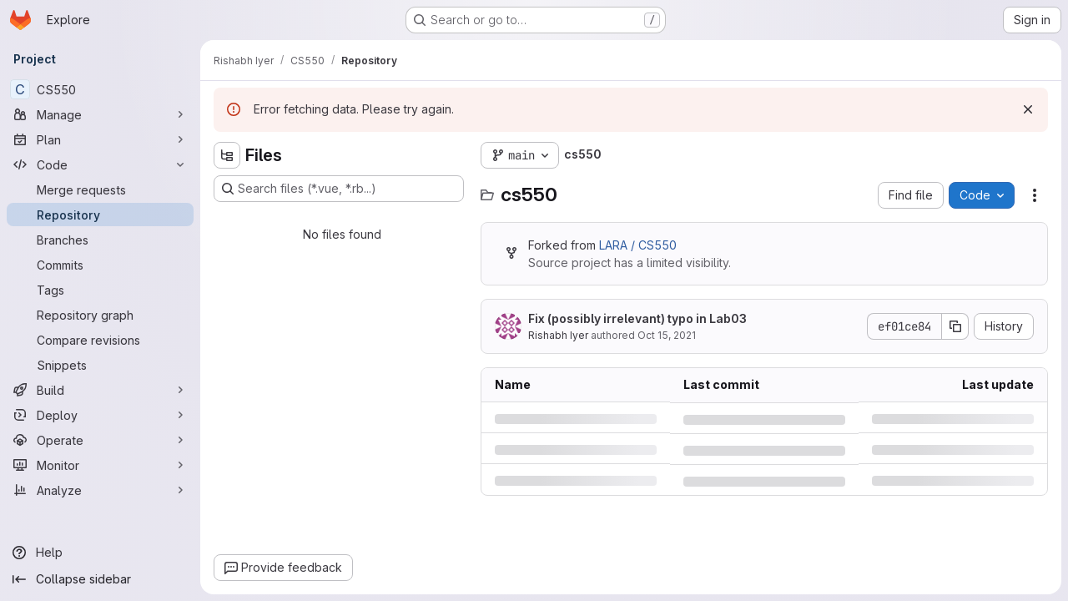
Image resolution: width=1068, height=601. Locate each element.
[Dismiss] (1028, 109)
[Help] (100, 552)
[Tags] (100, 289)
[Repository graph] (100, 314)
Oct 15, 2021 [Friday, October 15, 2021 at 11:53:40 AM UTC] (666, 335)
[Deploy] (100, 415)
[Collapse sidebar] (100, 579)
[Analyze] (100, 490)
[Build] (100, 390)
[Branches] (100, 239)
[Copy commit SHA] (955, 326)
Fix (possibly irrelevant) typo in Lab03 (637, 318)
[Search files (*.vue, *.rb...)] (339, 188)
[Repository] (100, 214)
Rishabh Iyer (558, 335)
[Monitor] (100, 465)
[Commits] (100, 264)
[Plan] (100, 139)
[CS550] (100, 89)
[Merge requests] (100, 189)
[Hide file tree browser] (227, 155)
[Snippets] (100, 364)
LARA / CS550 (638, 245)
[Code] (100, 164)
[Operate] (100, 440)
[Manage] (100, 114)
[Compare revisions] (100, 339)
